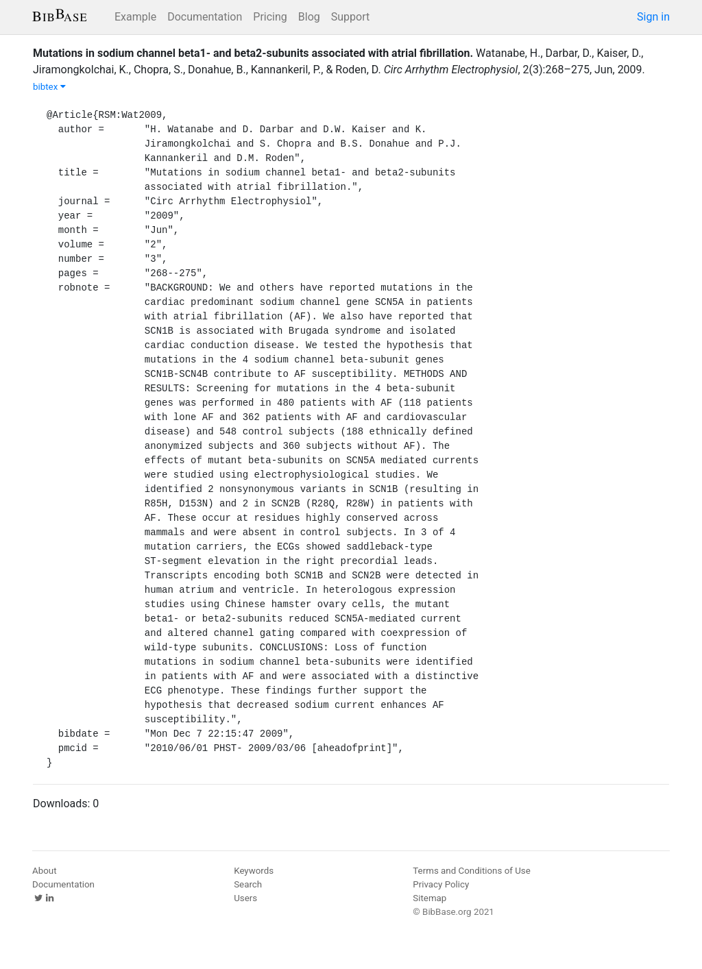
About (44, 871)
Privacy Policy (441, 884)
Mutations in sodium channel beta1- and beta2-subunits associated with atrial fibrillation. (253, 53)
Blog (309, 16)
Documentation (204, 16)
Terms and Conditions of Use (471, 871)
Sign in (653, 16)
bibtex (49, 87)
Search (248, 884)
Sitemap (429, 898)
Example (135, 16)
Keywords (254, 871)
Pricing (270, 16)
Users (245, 898)
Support (350, 16)
